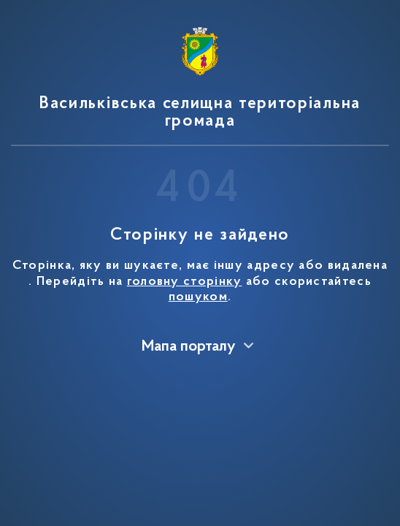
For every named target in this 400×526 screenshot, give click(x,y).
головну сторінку (184, 282)
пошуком (198, 297)
